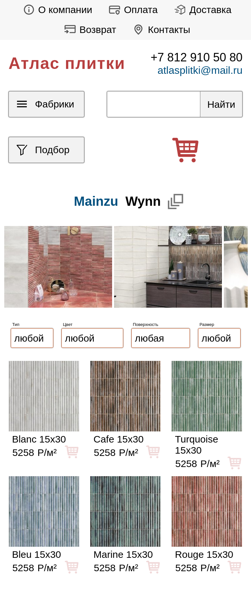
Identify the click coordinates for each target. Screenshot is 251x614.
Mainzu (96, 201)
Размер (207, 324)
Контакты (159, 30)
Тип (16, 324)
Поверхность (146, 324)
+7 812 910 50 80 (197, 57)
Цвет (68, 324)
